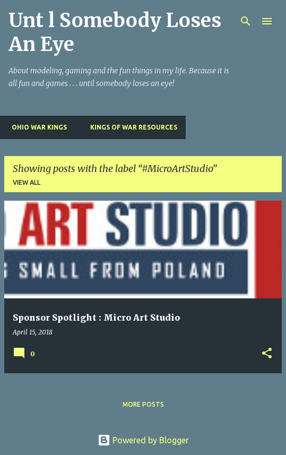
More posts (143, 404)
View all (26, 182)
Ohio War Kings (36, 127)
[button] (267, 354)
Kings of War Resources (130, 127)
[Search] (245, 21)
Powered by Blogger (143, 440)
